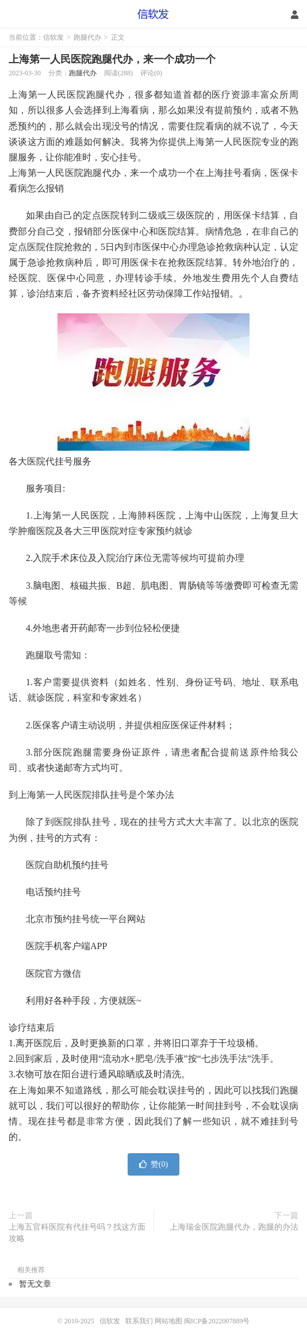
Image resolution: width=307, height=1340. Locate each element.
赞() (153, 1164)
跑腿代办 (87, 37)
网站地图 (168, 1321)
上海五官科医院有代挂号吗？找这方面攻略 (77, 1233)
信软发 (154, 14)
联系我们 (140, 1321)
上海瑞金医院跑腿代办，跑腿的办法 (234, 1227)
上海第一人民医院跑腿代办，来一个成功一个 (112, 59)
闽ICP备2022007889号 (217, 1321)
